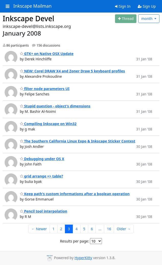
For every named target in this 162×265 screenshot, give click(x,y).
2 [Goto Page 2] (61, 228)
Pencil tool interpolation (43, 211)
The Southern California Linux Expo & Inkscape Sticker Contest (77, 141)
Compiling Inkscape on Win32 (48, 123)
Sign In (123, 6)
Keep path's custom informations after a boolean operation (75, 193)
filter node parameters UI (45, 88)
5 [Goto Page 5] (84, 228)
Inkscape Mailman (32, 6)
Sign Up (147, 6)
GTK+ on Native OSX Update (47, 53)
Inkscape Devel (28, 18)
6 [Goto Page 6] (92, 228)
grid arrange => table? (41, 176)
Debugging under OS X (42, 158)
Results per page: (74, 241)
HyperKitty (83, 257)
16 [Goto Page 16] (109, 228)
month (147, 18)
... (99, 228)
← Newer (39, 228)
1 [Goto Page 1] (53, 228)
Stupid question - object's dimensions (55, 106)
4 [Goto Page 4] (76, 228)
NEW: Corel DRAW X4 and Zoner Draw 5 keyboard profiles (72, 71)
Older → (124, 228)
